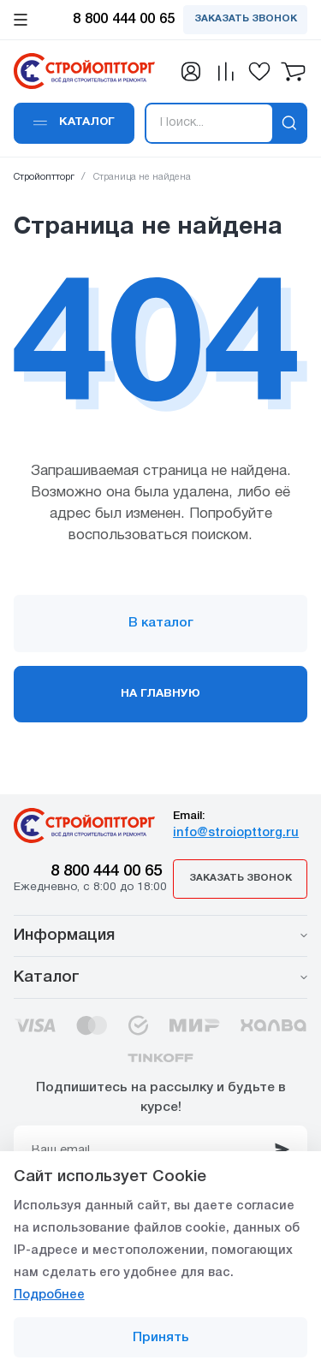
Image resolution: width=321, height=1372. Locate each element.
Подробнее (49, 1295)
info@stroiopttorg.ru (236, 833)
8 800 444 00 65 (106, 871)
